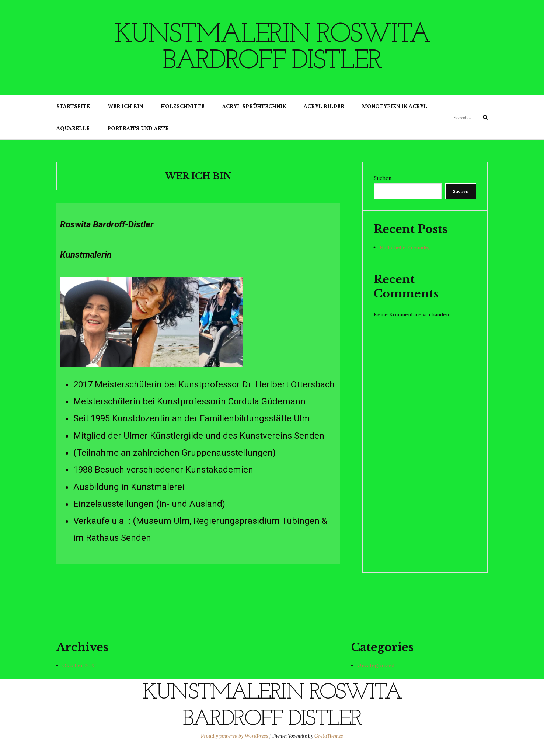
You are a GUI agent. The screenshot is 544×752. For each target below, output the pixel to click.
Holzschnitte (183, 106)
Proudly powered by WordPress (235, 736)
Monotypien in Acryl (394, 106)
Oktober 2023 (79, 665)
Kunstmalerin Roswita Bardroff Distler (272, 48)
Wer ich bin (125, 106)
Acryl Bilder (324, 106)
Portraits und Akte (137, 128)
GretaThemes (328, 736)
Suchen (382, 178)
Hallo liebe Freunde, (404, 247)
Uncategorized (375, 665)
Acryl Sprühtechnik (254, 106)
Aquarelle (73, 128)
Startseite (73, 106)
